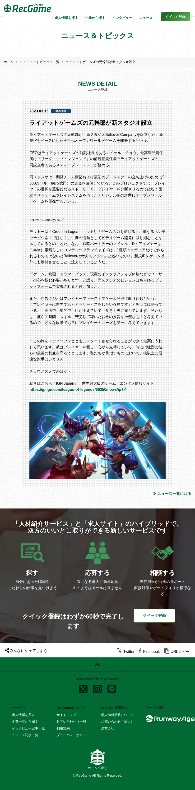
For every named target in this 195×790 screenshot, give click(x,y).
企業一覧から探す (25, 721)
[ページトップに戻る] (97, 664)
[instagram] (97, 687)
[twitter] (126, 652)
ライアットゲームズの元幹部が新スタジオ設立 (100, 62)
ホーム (9, 62)
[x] (83, 687)
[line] (111, 687)
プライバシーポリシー (72, 735)
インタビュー (122, 18)
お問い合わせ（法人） (117, 721)
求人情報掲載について (117, 715)
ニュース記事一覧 (25, 735)
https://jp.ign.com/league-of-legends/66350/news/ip (75, 390)
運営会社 (107, 728)
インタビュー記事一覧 (28, 728)
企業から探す (95, 18)
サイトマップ (66, 715)
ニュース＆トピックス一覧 (40, 62)
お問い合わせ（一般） (72, 721)
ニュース (146, 18)
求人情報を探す (66, 18)
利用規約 (63, 728)
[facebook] (149, 652)
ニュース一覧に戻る (172, 494)
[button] (175, 16)
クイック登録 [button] (154, 616)
